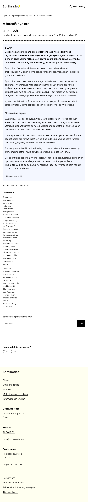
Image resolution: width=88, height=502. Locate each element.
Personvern (9, 478)
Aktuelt (6, 380)
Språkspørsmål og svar (22, 15)
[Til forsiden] (11, 6)
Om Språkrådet (11, 384)
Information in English (14, 398)
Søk (73, 6)
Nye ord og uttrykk (14, 176)
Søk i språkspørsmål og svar (17, 316)
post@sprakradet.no (13, 439)
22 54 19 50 (9, 432)
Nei (15, 351)
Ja (7, 351)
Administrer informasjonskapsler (19, 487)
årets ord (71, 161)
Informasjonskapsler (13, 482)
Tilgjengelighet (10, 492)
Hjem (5, 15)
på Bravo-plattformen (44, 118)
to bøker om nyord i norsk (31, 157)
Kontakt (7, 389)
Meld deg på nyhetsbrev (15, 394)
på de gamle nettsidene (36, 164)
